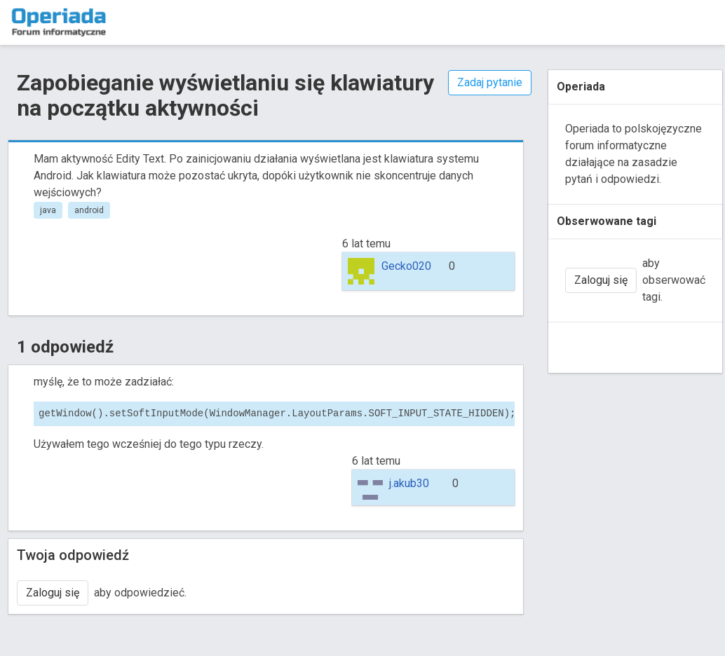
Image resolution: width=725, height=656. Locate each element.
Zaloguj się (52, 592)
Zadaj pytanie (489, 82)
